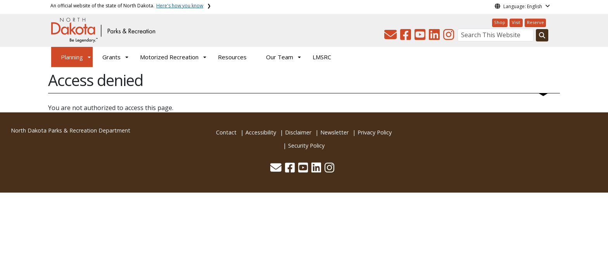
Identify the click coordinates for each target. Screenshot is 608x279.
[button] (391, 37)
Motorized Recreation (169, 57)
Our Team (279, 57)
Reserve (535, 22)
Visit (516, 22)
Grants (111, 57)
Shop (499, 22)
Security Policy (306, 145)
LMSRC (322, 57)
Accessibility (260, 132)
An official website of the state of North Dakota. (126, 5)
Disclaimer (298, 132)
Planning (72, 57)
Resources (232, 57)
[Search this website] (542, 35)
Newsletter (334, 132)
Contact (226, 132)
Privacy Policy (375, 132)
